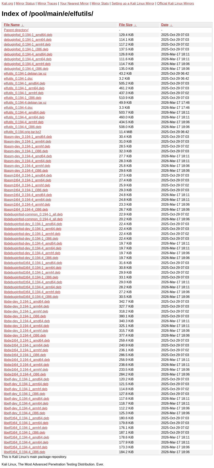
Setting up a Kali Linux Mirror (133, 3)
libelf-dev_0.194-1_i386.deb (24, 394)
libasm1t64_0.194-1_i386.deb (26, 190)
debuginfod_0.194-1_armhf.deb (27, 44)
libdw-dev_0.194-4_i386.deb (25, 335)
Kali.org (7, 3)
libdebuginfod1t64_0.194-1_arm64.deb (32, 267)
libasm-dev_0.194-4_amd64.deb (28, 156)
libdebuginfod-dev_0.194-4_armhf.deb (32, 253)
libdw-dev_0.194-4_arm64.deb (26, 326)
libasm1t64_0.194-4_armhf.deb (27, 204)
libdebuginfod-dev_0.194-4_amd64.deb (33, 243)
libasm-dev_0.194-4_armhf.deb (27, 166)
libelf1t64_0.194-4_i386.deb (24, 452)
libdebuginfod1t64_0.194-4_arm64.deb (32, 287)
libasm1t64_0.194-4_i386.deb (26, 209)
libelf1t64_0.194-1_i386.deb (24, 432)
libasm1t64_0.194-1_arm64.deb (27, 180)
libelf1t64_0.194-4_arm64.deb (26, 442)
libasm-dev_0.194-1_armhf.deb (27, 146)
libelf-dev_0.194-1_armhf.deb (25, 389)
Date (165, 25)
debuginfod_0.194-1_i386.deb (26, 49)
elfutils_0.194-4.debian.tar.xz (25, 102)
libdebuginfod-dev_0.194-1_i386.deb (31, 238)
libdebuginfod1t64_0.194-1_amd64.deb (33, 263)
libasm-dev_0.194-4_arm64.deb (27, 161)
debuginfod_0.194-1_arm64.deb (28, 39)
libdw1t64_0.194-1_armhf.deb (26, 350)
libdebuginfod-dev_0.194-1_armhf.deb (32, 234)
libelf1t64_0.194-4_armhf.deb (25, 447)
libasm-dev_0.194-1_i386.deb (26, 151)
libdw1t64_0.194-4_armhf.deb (26, 369)
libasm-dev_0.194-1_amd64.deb (28, 136)
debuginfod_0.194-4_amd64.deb (28, 54)
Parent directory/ (16, 30)
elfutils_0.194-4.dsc (18, 107)
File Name (12, 25)
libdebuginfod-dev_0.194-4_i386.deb (31, 258)
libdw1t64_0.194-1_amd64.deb (27, 340)
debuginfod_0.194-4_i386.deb (26, 69)
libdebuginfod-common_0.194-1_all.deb (33, 214)
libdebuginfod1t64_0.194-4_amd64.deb (33, 282)
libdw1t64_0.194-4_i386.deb (25, 374)
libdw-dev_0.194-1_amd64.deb (27, 301)
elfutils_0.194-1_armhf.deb (23, 93)
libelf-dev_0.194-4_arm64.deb (26, 403)
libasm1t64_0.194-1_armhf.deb (27, 185)
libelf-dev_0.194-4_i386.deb (24, 413)
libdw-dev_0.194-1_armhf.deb (26, 311)
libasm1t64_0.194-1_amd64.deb (28, 175)
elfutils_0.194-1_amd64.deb (24, 83)
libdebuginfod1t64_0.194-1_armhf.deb (32, 272)
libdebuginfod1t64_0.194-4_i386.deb (31, 297)
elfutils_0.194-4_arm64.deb (24, 117)
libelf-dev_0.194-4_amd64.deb (26, 398)
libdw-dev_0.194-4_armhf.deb (26, 330)
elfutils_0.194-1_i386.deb (22, 98)
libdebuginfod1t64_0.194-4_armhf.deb (32, 292)
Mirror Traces (47, 3)
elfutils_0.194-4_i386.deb (22, 127)
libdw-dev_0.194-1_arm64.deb (26, 306)
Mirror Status (25, 3)
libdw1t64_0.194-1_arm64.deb (26, 345)
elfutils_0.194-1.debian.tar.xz (25, 73)
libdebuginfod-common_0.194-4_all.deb (33, 219)
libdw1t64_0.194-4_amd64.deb (27, 360)
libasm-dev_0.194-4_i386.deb (26, 170)
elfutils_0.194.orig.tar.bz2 (22, 132)
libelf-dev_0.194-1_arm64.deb (26, 384)
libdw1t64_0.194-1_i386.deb (25, 355)
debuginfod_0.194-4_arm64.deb (28, 59)
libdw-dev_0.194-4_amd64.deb (27, 321)
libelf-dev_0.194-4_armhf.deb (25, 408)
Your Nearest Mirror (74, 3)
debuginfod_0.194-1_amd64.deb (28, 35)
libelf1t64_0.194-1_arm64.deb (26, 423)
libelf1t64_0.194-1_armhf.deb (25, 428)
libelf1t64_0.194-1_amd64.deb (26, 418)
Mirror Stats (100, 3)
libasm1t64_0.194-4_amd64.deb (28, 195)
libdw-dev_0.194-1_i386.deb (25, 316)
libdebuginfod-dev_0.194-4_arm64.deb (32, 248)
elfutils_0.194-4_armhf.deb (23, 122)
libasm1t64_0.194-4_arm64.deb (27, 199)
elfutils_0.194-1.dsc (18, 78)
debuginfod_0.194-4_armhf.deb (27, 64)
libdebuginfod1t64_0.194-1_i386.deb (31, 277)
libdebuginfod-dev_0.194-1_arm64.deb (32, 229)
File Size (125, 25)
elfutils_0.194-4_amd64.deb (24, 112)
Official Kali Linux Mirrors (175, 3)
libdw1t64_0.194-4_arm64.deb (26, 365)
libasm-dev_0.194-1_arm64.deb (27, 141)
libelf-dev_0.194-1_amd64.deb (26, 379)
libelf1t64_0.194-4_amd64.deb (26, 437)
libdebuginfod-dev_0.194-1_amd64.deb (33, 224)
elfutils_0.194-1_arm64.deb (24, 88)
